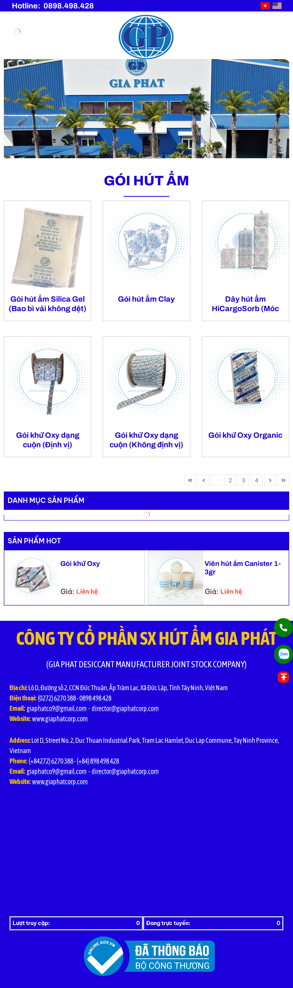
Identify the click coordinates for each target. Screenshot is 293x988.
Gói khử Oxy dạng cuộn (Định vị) (47, 440)
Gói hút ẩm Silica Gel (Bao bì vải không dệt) (47, 304)
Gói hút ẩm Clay (146, 299)
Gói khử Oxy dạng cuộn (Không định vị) (146, 440)
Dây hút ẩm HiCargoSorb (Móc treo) (245, 304)
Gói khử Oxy (80, 563)
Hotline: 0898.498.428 (53, 6)
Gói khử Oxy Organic (245, 435)
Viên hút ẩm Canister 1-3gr (242, 568)
